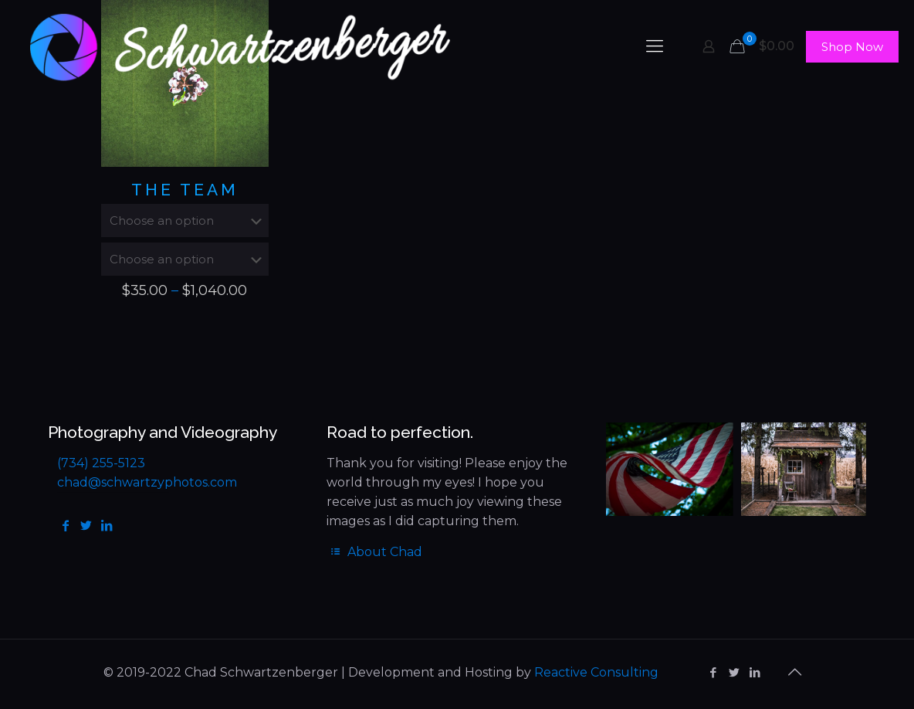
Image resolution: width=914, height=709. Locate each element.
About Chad (374, 551)
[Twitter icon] (734, 672)
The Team (185, 189)
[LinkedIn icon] (754, 672)
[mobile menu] (654, 46)
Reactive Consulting (596, 672)
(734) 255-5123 (101, 463)
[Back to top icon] (794, 672)
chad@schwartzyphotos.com (147, 482)
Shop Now (852, 46)
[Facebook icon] (713, 672)
